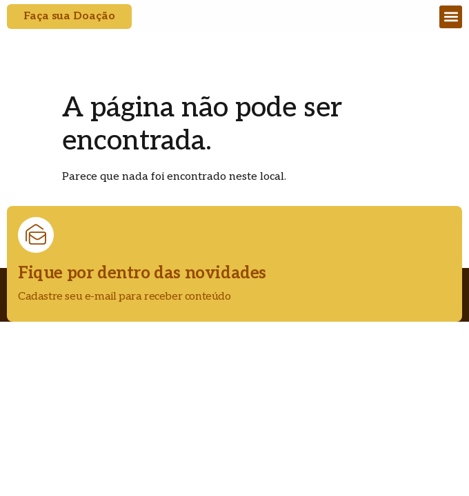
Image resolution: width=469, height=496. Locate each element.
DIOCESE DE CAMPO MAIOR (183, 51)
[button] (450, 17)
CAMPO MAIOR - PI (159, 68)
